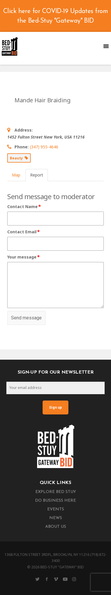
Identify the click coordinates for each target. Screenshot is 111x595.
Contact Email (23, 231)
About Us (55, 527)
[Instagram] (74, 579)
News (55, 518)
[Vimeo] (56, 579)
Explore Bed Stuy (55, 492)
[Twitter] (37, 579)
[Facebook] (46, 579)
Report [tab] (36, 175)
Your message (23, 257)
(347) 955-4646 (44, 147)
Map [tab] (16, 175)
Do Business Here (55, 500)
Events (55, 509)
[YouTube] (65, 579)
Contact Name (24, 206)
